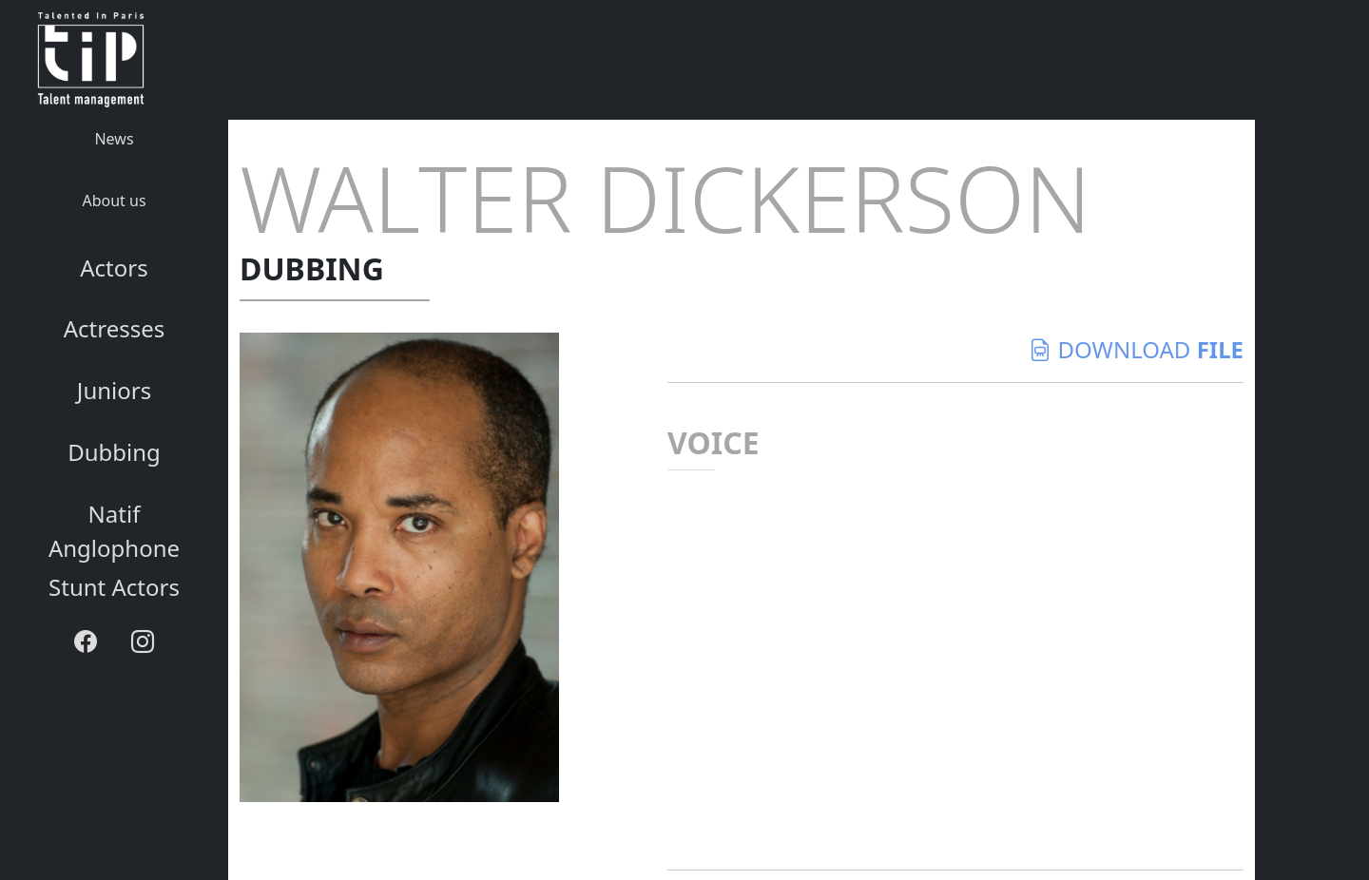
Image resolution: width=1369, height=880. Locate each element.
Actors (113, 267)
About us (113, 200)
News (113, 138)
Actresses (114, 328)
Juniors (114, 390)
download (1136, 349)
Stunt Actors (114, 587)
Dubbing (114, 452)
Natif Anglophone (114, 531)
